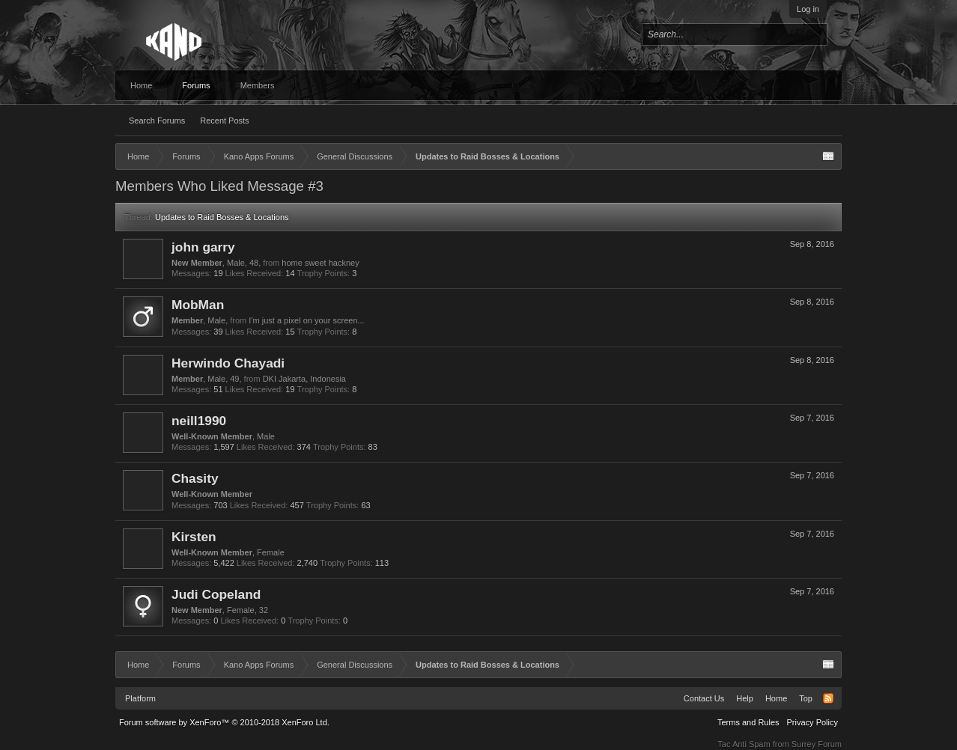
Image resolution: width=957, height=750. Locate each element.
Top (805, 698)
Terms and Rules (748, 722)
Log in (808, 8)
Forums (196, 85)
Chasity (195, 478)
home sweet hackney (320, 262)
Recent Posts (224, 120)
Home (141, 85)
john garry (203, 247)
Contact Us (704, 698)
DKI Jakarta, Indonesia (304, 378)
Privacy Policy (812, 722)
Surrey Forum (817, 744)
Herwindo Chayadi (228, 363)
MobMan (197, 304)
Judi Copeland (216, 594)
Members (257, 85)
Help (744, 698)
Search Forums (157, 120)
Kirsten (193, 536)
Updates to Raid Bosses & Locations (222, 217)
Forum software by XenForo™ (224, 722)
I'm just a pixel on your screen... (306, 320)
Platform (140, 698)
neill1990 (198, 420)
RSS (828, 698)
